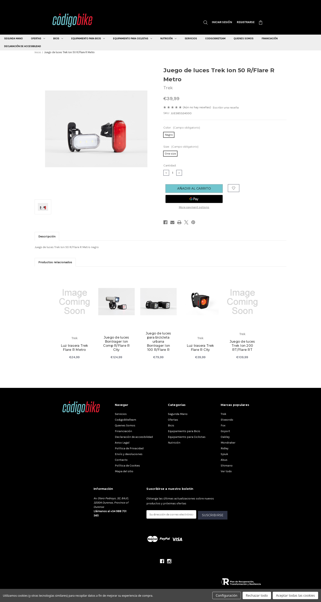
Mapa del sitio (124, 471)
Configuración (226, 595)
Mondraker (228, 443)
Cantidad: (169, 165)
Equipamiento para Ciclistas (132, 38)
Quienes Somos (243, 38)
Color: (181, 127)
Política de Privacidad (129, 449)
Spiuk (224, 454)
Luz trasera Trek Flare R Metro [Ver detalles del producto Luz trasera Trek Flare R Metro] (74, 348)
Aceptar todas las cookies (295, 595)
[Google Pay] (194, 199)
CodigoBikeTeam (215, 38)
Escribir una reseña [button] (226, 107)
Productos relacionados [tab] (55, 262)
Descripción (47, 237)
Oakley (225, 437)
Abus (224, 460)
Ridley (224, 449)
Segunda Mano (13, 38)
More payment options (194, 208)
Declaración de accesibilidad (22, 46)
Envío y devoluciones (128, 454)
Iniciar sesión (222, 22)
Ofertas (38, 38)
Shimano (227, 466)
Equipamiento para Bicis (88, 38)
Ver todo (226, 471)
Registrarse (245, 22)
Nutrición (168, 38)
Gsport (225, 431)
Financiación (270, 38)
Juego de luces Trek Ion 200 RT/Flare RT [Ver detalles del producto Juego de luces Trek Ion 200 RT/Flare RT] (242, 346)
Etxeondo (227, 420)
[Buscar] (205, 23)
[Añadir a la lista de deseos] (234, 188)
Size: (180, 146)
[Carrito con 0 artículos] (261, 23)
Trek (223, 414)
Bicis (58, 38)
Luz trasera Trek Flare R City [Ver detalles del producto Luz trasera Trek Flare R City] (200, 348)
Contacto (121, 460)
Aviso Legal (122, 443)
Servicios (191, 38)
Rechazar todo (257, 595)
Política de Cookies (127, 466)
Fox (223, 426)
